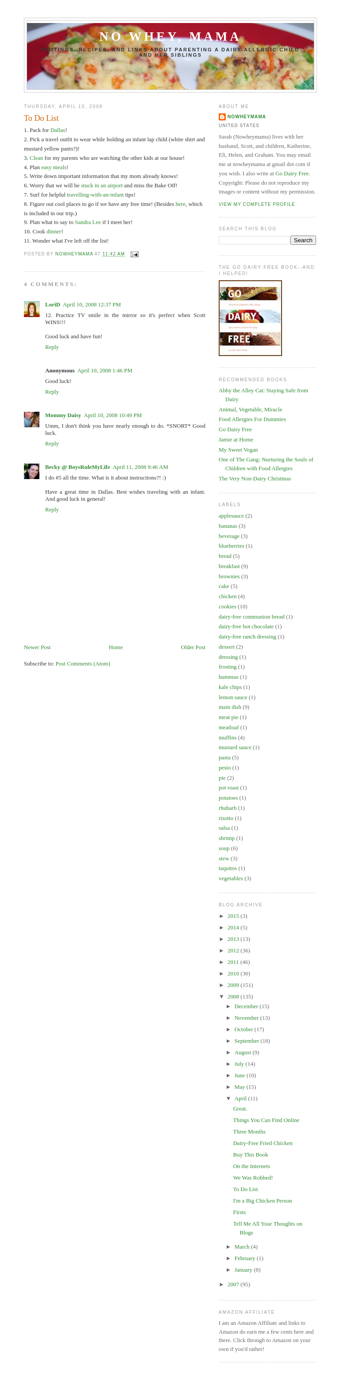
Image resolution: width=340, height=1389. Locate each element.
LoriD (52, 304)
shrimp (227, 838)
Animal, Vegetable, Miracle (250, 409)
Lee (97, 222)
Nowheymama (247, 116)
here (180, 204)
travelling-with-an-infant (95, 194)
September (248, 1040)
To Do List (245, 1189)
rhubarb (227, 808)
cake (224, 586)
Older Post (193, 647)
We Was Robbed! (253, 1177)
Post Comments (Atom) (83, 663)
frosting (227, 666)
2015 (234, 916)
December (247, 1006)
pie (222, 777)
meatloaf (229, 727)
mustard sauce (235, 747)
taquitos (228, 868)
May (241, 1086)
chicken (227, 596)
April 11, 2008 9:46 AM (140, 467)
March (243, 1246)
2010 (234, 973)
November (247, 1017)
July (240, 1063)
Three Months (249, 1131)
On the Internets (251, 1166)
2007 (234, 1284)
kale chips (230, 687)
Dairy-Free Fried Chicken (262, 1143)
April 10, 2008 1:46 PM (104, 370)
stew (224, 858)
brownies (229, 576)
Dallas (57, 130)
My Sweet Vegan (238, 449)
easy (46, 167)
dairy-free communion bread (252, 616)
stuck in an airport (102, 185)
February (246, 1258)
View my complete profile (257, 204)
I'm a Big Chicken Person (262, 1200)
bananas (228, 525)
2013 (234, 939)
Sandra (83, 222)
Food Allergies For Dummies (252, 419)
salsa (224, 827)
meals (59, 167)
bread (225, 556)
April (241, 1098)
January (244, 1269)
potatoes (228, 797)
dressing (228, 657)
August (244, 1052)
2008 (234, 996)
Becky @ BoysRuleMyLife (77, 467)
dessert (227, 646)
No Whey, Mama (170, 36)
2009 (234, 985)
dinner (53, 231)
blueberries (231, 545)
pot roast (229, 787)
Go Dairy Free (292, 173)
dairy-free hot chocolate (246, 626)
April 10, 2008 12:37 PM (92, 304)
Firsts (239, 1212)
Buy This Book (250, 1154)
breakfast (229, 566)
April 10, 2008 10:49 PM (113, 415)
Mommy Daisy (63, 415)
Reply (52, 347)
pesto (225, 767)
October (245, 1029)
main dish (230, 707)
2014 (234, 927)
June (241, 1075)
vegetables (231, 878)
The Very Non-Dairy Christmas (255, 478)
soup (224, 848)
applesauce (231, 515)
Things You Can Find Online (266, 1120)
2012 (234, 950)
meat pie (228, 717)
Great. (240, 1108)
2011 (234, 962)
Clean (36, 158)
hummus (229, 676)
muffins (227, 737)
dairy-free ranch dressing (247, 636)
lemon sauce (233, 697)
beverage (229, 536)
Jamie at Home (236, 439)
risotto (226, 818)
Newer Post (37, 647)
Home (116, 647)
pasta (225, 757)
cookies (227, 606)
